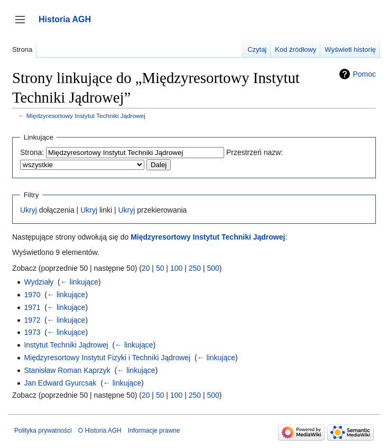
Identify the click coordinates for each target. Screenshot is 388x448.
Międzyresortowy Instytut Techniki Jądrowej (85, 115)
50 (160, 268)
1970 (32, 294)
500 (213, 268)
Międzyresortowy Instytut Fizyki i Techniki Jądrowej (107, 357)
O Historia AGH (100, 430)
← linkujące (79, 282)
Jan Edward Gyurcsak (60, 383)
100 (176, 268)
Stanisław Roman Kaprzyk (67, 370)
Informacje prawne (154, 430)
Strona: (32, 152)
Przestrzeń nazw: (254, 152)
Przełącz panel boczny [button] (23, 24)
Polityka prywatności (43, 430)
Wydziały (38, 282)
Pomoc (364, 74)
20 (146, 268)
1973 (32, 332)
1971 (32, 307)
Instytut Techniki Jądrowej (66, 345)
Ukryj (28, 210)
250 (195, 268)
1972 (32, 320)
